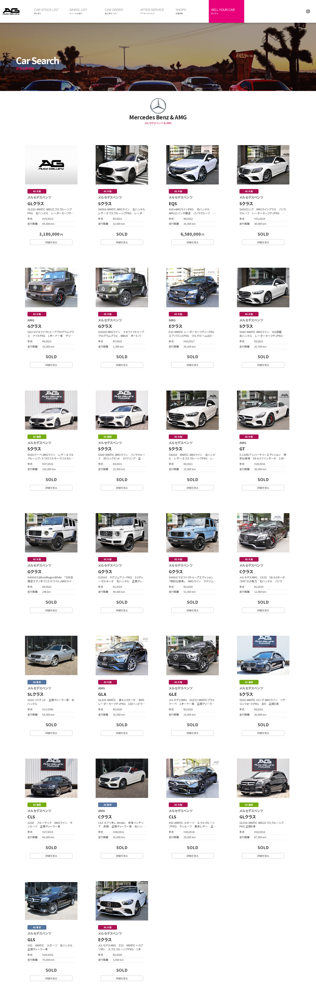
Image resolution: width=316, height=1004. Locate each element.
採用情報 (162, 989)
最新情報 (146, 989)
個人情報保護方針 (184, 989)
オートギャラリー (16, 11)
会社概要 (129, 989)
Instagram (308, 11)
